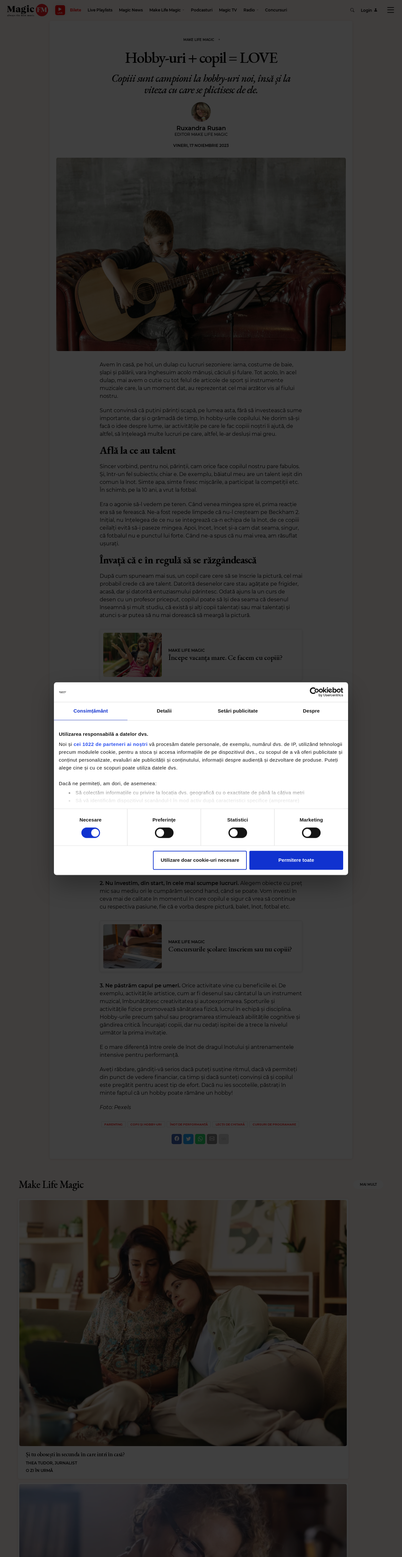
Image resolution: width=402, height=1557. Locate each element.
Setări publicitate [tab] (238, 711)
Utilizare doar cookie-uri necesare (200, 860)
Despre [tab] (311, 711)
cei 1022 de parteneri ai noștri (110, 744)
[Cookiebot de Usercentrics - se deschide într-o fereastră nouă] (314, 692)
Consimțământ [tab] (91, 711)
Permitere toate (296, 860)
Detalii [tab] (164, 711)
